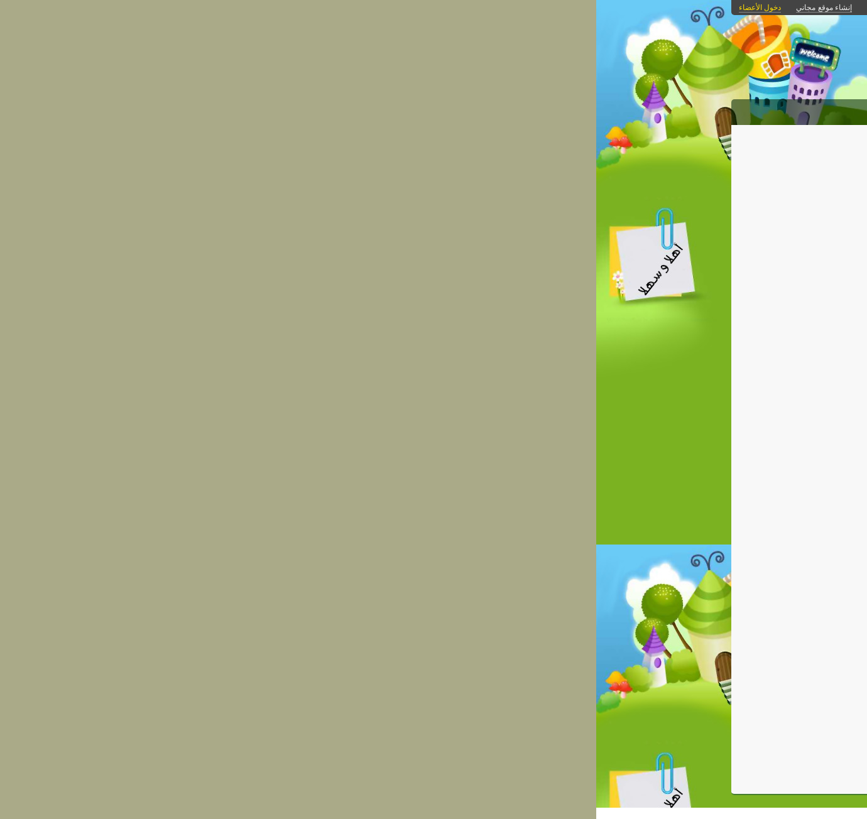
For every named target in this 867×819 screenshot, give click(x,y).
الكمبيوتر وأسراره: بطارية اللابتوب (448, 169)
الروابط (584, 111)
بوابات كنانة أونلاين (540, 7)
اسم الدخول (689, 589)
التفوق (699, 291)
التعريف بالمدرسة (677, 401)
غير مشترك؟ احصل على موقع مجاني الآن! (677, 682)
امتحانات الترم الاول (673, 419)
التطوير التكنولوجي (555, 139)
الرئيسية (700, 111)
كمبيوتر (565, 652)
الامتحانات (692, 437)
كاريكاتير (695, 310)
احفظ (541, 679)
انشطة (699, 382)
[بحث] (668, 498)
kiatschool (481, 641)
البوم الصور (689, 346)
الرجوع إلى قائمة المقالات (341, 191)
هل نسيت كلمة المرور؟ (674, 697)
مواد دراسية (688, 273)
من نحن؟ (495, 111)
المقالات (658, 111)
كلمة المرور (690, 625)
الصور (619, 111)
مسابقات (694, 328)
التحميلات (541, 111)
